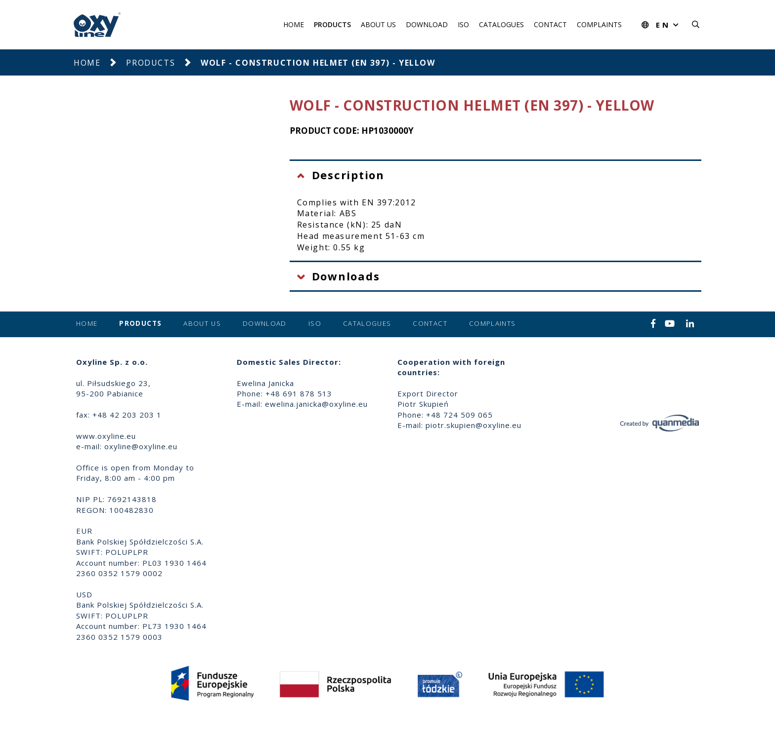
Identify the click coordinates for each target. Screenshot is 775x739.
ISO (463, 24)
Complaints (599, 24)
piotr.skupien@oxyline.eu (473, 425)
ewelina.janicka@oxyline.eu (316, 404)
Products (332, 24)
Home (293, 24)
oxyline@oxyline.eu (140, 446)
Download (427, 24)
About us (378, 24)
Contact (550, 24)
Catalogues (501, 24)
